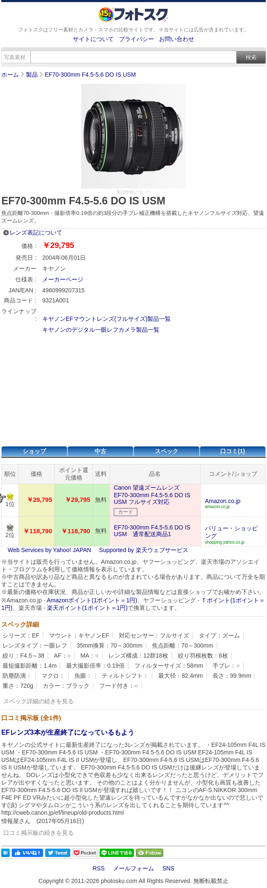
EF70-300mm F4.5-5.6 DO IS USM (90, 74)
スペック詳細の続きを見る (38, 701)
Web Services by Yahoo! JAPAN (49, 550)
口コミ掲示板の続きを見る (38, 832)
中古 (100, 451)
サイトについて (93, 39)
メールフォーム (133, 868)
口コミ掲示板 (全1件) (31, 717)
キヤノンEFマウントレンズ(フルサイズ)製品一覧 (106, 318)
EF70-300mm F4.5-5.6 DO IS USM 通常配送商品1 (152, 530)
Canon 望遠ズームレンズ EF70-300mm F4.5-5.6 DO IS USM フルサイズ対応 (152, 494)
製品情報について (133, 192)
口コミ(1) (232, 451)
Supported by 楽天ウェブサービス (143, 550)
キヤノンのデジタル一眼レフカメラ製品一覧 (100, 329)
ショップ (34, 451)
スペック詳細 (20, 624)
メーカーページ (62, 279)
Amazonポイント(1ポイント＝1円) (92, 600)
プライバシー (136, 39)
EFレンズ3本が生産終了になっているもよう (67, 732)
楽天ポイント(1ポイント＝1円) (87, 607)
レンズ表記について (36, 232)
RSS (98, 868)
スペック (166, 451)
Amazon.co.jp (223, 501)
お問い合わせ (176, 39)
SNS (168, 868)
